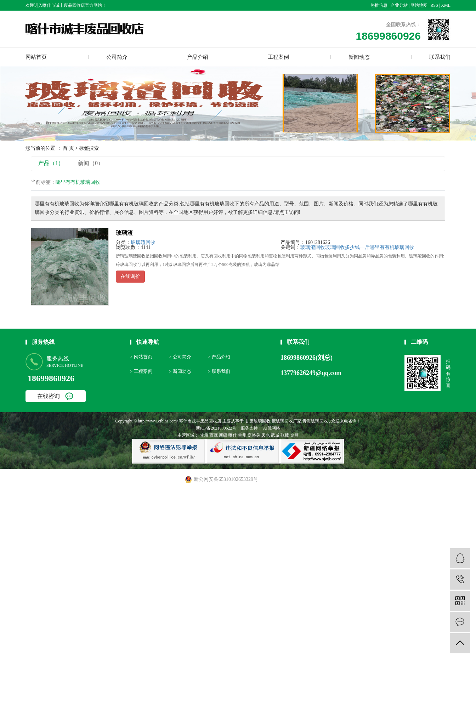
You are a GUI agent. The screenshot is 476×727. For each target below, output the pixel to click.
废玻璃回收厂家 (286, 421)
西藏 (213, 435)
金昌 (294, 435)
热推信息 (378, 5)
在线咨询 (48, 396)
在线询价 (130, 276)
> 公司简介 (180, 356)
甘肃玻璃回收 (258, 421)
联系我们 (439, 57)
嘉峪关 (254, 435)
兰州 (242, 435)
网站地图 (418, 5)
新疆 (223, 435)
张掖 (284, 435)
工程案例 (278, 57)
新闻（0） (90, 163)
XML (445, 5)
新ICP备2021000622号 (216, 428)
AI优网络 (271, 428)
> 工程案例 (141, 371)
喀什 (232, 435)
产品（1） (51, 163)
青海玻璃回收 (315, 421)
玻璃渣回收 (143, 242)
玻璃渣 (124, 233)
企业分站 (399, 5)
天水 (265, 435)
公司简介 (117, 57)
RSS (434, 5)
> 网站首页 (141, 356)
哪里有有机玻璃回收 (392, 247)
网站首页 (36, 57)
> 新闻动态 (180, 371)
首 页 (68, 148)
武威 (275, 435)
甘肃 (204, 435)
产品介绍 (197, 57)
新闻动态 (359, 57)
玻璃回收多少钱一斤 (347, 247)
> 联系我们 (219, 371)
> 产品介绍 (219, 356)
